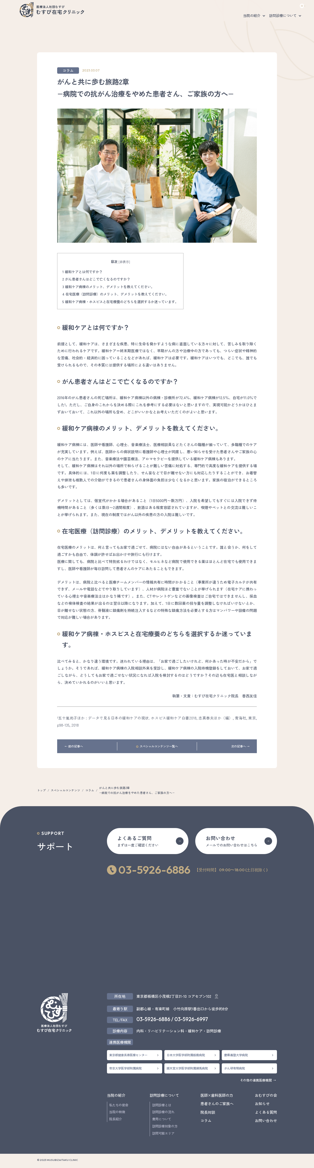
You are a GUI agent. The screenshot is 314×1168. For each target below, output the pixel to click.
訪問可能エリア (163, 1133)
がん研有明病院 (234, 1068)
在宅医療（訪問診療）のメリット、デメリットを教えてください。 (115, 293)
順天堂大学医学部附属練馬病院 (187, 1068)
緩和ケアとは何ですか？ (82, 271)
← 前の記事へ (74, 746)
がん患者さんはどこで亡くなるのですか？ (96, 278)
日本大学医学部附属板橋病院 (186, 1055)
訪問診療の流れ (163, 1112)
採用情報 (261, 7)
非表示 (124, 261)
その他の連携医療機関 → (258, 1080)
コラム (68, 70)
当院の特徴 (117, 1112)
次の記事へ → (240, 746)
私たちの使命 (118, 1105)
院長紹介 (115, 1119)
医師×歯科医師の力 (290, 18)
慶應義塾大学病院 (236, 1055)
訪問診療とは (161, 1105)
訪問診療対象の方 (165, 1126)
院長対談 (207, 1112)
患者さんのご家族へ (229, 18)
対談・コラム (199, 18)
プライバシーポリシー (244, 1161)
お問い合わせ (289, 7)
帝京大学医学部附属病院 (125, 1068)
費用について (161, 1119)
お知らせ (262, 1103)
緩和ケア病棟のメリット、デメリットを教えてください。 (108, 286)
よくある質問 (238, 7)
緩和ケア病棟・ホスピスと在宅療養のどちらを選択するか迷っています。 (120, 301)
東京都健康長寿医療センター (128, 1055)
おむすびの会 (260, 18)
